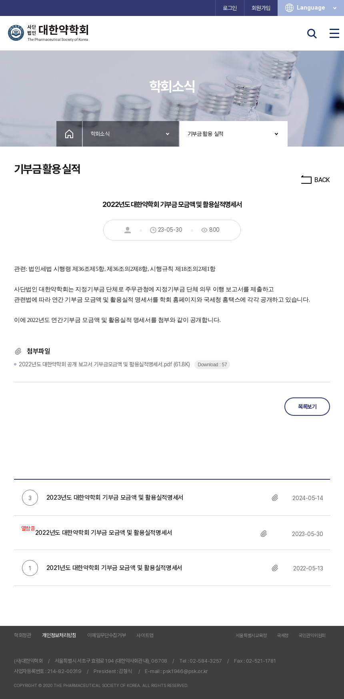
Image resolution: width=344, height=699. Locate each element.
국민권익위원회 (312, 635)
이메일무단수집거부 (106, 635)
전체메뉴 (334, 33)
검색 (312, 33)
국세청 (282, 635)
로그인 (230, 8)
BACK (315, 180)
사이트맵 (145, 635)
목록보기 (307, 406)
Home (69, 134)
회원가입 (261, 8)
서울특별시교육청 (251, 635)
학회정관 (22, 635)
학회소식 (100, 134)
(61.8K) (105, 364)
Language (317, 7)
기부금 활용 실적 (205, 134)
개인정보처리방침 (59, 635)
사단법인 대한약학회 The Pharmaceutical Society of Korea (48, 33)
